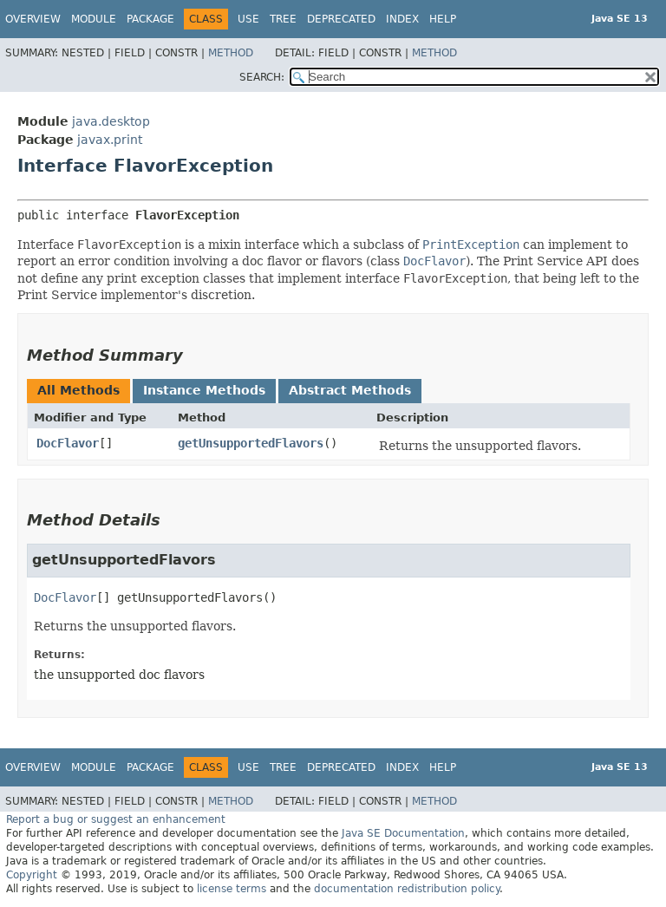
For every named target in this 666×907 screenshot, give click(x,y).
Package (150, 19)
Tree (283, 19)
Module (93, 19)
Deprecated (341, 19)
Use (248, 19)
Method (230, 53)
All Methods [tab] (78, 390)
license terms (231, 889)
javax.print (109, 140)
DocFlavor (67, 443)
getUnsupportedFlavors (250, 443)
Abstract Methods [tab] (350, 390)
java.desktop (111, 121)
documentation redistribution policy (407, 889)
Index (402, 19)
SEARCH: (261, 77)
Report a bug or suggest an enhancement (115, 819)
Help (442, 19)
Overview (33, 19)
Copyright (31, 875)
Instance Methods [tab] (204, 390)
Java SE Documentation (403, 833)
